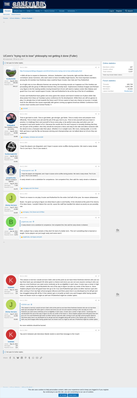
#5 (98, 194)
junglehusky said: (26, 222)
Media (37, 11)
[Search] (129, 11)
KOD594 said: (25, 304)
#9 (98, 330)
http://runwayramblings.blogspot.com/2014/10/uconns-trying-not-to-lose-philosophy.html (51, 71)
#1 (98, 67)
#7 (98, 276)
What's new (18, 11)
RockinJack (128, 91)
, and (33, 137)
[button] (23, 11)
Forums (8, 11)
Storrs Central (49, 11)
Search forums (16, 14)
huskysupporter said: (27, 170)
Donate (61, 11)
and (30, 188)
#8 (98, 300)
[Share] (96, 67)
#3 (98, 142)
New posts (6, 14)
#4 (98, 166)
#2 (98, 114)
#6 (98, 217)
